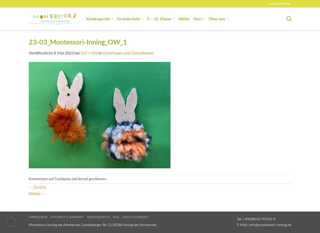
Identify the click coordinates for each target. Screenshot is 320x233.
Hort (199, 18)
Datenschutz (98, 217)
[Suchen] (288, 18)
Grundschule (130, 18)
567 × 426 (89, 52)
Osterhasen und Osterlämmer (128, 52)
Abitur (184, 18)
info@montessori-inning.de (270, 225)
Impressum (38, 217)
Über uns (218, 18)
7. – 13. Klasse (161, 18)
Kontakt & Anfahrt (67, 217)
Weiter (37, 193)
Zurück (37, 187)
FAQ (116, 217)
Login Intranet (136, 217)
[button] (11, 222)
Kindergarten (100, 18)
